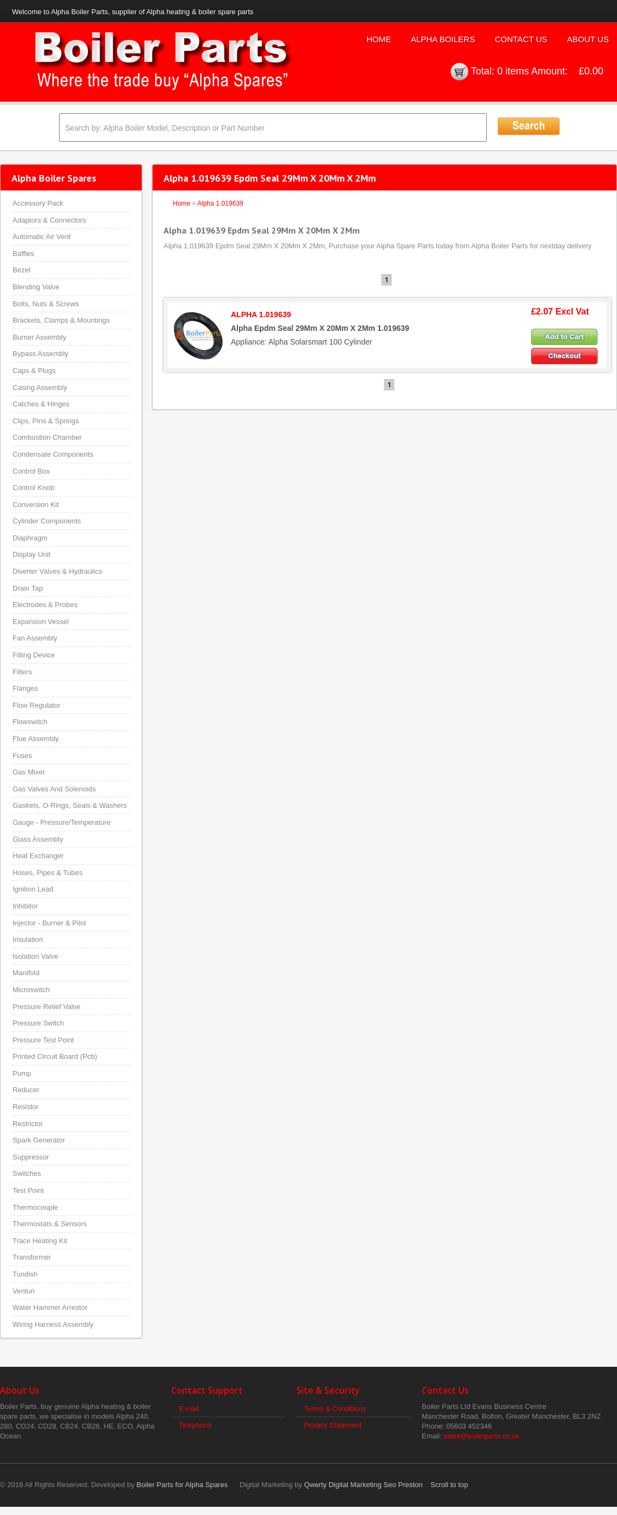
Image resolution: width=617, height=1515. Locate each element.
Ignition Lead (33, 889)
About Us (588, 39)
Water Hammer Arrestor (50, 1307)
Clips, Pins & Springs (46, 421)
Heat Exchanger (38, 856)
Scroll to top (449, 1485)
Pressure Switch (38, 1023)
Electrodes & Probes (45, 605)
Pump (22, 1073)
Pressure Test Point (43, 1040)
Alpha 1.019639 (220, 203)
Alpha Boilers (443, 39)
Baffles (23, 253)
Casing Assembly (40, 387)
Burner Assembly (39, 337)
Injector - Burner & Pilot (49, 923)
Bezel (22, 270)
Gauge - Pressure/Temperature (61, 822)
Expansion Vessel (41, 621)
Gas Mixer (29, 772)
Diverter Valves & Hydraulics (57, 571)
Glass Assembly (38, 839)
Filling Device (34, 655)
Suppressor (31, 1157)
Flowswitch (30, 722)
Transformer (32, 1257)
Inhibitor (25, 906)
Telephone (195, 1425)
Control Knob (33, 487)
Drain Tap (28, 588)
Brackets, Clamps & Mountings (61, 320)
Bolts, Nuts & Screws (46, 304)
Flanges (25, 688)
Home (378, 39)
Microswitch (31, 990)
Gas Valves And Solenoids (54, 789)
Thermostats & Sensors (50, 1224)
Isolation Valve (36, 956)
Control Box (31, 471)
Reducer (26, 1090)
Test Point (28, 1190)
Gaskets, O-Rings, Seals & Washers (70, 805)
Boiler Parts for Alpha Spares (182, 1485)
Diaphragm (30, 538)
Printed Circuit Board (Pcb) (55, 1056)
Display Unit (31, 554)
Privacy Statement (333, 1425)
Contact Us (520, 39)
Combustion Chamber (47, 437)
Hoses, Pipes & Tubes (48, 873)
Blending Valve (36, 287)
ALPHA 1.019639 (261, 314)
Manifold (26, 973)
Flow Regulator (36, 705)
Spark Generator (39, 1140)
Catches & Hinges (41, 404)
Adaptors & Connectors (49, 220)
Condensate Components (53, 454)
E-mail (189, 1409)
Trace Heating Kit (40, 1241)
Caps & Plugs (34, 370)
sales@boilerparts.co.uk (482, 1436)
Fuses (22, 755)
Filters (22, 672)
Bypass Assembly (40, 353)
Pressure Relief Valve (46, 1007)
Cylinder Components (47, 521)
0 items (513, 71)
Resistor (26, 1107)
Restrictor (28, 1124)
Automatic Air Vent (42, 236)
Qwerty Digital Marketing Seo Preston (363, 1485)
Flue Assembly (36, 739)
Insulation (28, 939)
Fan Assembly (35, 638)
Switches (27, 1173)
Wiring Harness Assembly (53, 1324)
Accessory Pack (38, 203)
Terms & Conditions (335, 1409)
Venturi (23, 1291)
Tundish (25, 1274)
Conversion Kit (36, 504)
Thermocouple (35, 1207)
